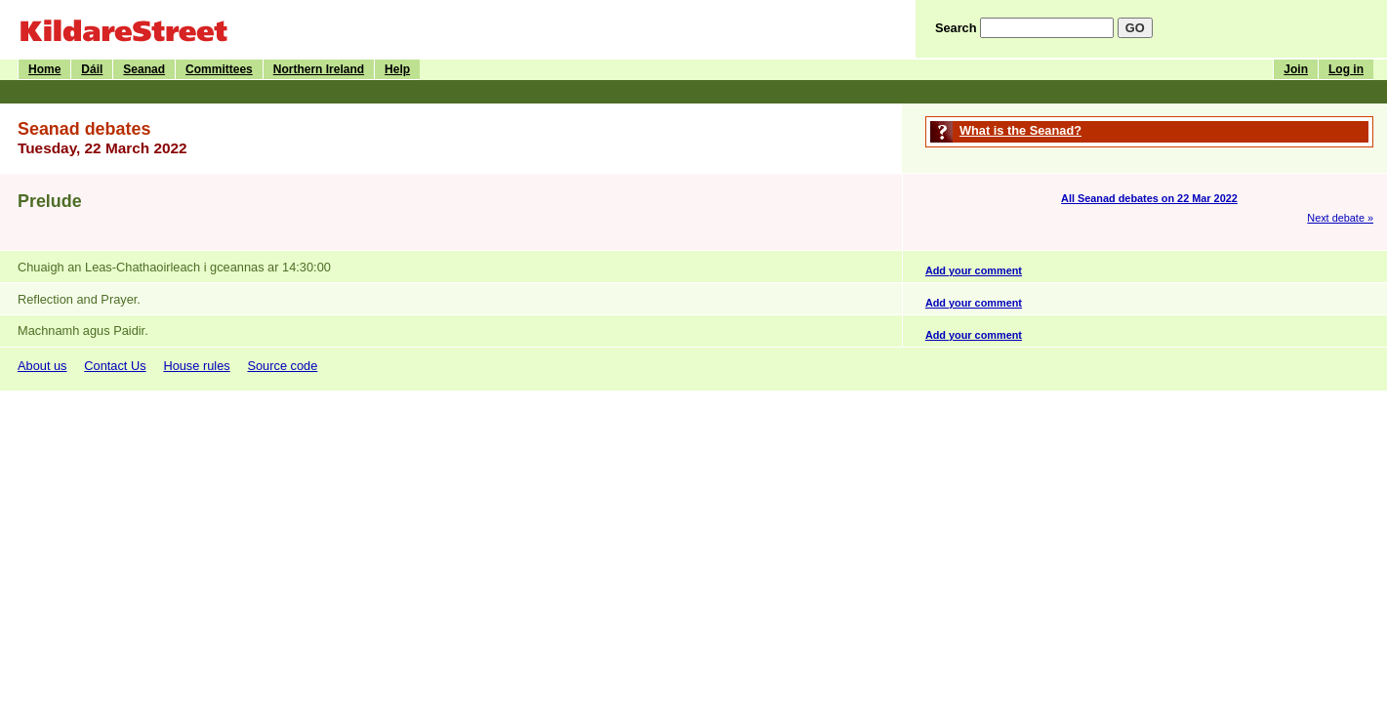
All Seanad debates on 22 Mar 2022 (1149, 198)
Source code (282, 365)
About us (42, 365)
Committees (219, 69)
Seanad (144, 69)
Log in (1346, 69)
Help (397, 69)
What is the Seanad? (1020, 130)
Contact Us (114, 365)
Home (44, 69)
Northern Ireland (318, 69)
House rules (196, 365)
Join (1296, 69)
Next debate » (1340, 218)
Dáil (91, 69)
